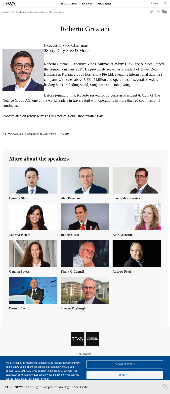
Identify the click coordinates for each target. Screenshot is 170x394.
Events (87, 3)
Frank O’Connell (72, 271)
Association (68, 3)
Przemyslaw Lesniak (126, 198)
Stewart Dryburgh (73, 308)
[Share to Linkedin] (158, 11)
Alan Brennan (70, 198)
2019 (66, 133)
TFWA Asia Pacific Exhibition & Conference (28, 12)
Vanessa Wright (19, 234)
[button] (151, 11)
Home (5, 12)
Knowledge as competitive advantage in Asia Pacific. (45, 387)
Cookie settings (125, 364)
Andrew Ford (122, 271)
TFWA (9, 3)
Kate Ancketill (122, 234)
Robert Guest (70, 234)
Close (165, 387)
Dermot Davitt (19, 308)
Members (104, 3)
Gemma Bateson (20, 271)
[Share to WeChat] (164, 11)
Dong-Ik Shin (18, 198)
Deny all (124, 375)
